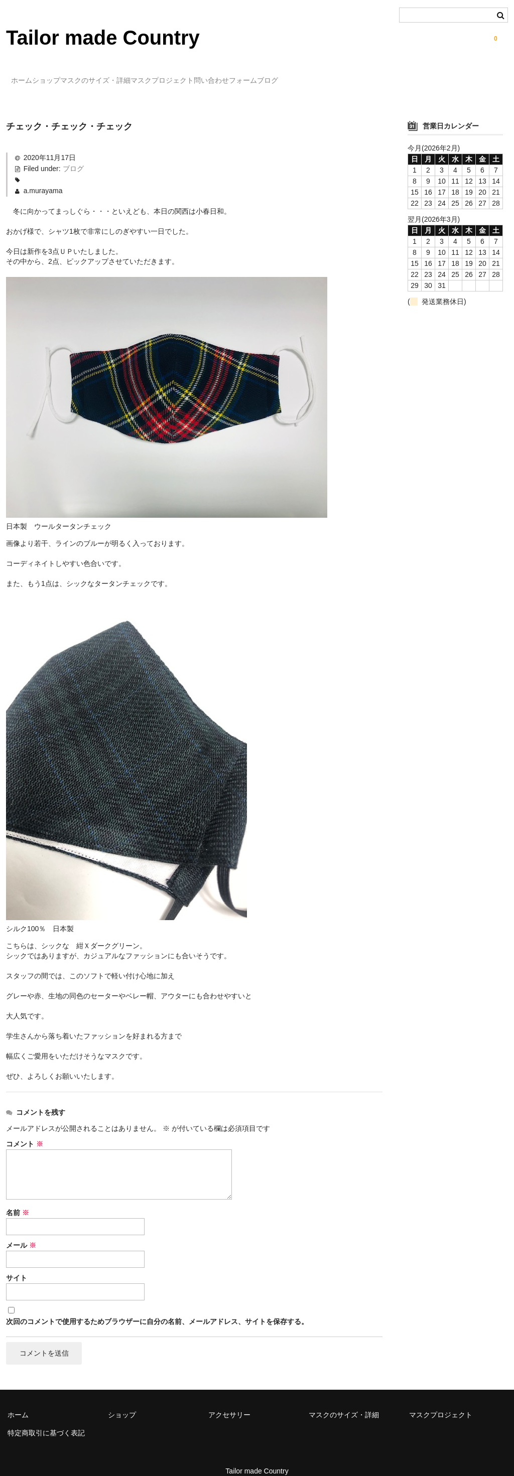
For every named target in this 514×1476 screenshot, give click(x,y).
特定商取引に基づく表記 (46, 1420)
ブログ (376, 76)
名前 (17, 1198)
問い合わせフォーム (313, 76)
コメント (24, 1129)
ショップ (72, 76)
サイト (16, 1263)
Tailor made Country (103, 38)
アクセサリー (229, 1402)
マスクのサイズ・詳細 (142, 76)
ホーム (27, 76)
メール (21, 1231)
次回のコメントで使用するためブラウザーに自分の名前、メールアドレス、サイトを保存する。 (157, 1307)
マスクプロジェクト (229, 76)
